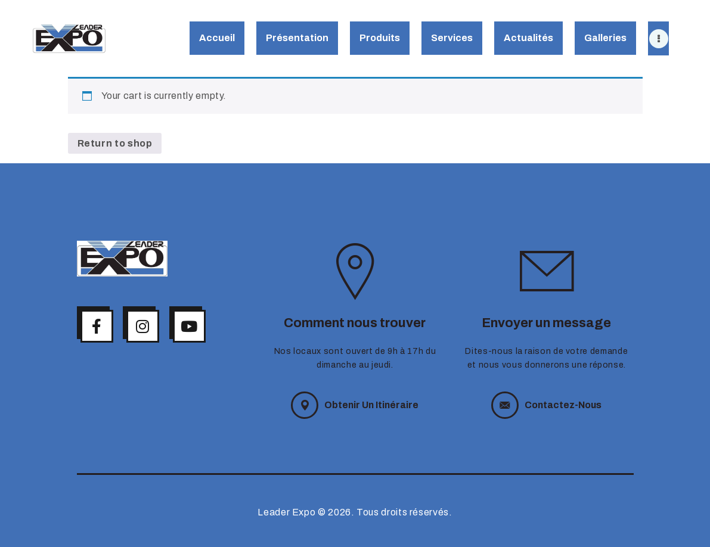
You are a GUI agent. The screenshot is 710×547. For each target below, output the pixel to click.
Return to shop (115, 143)
